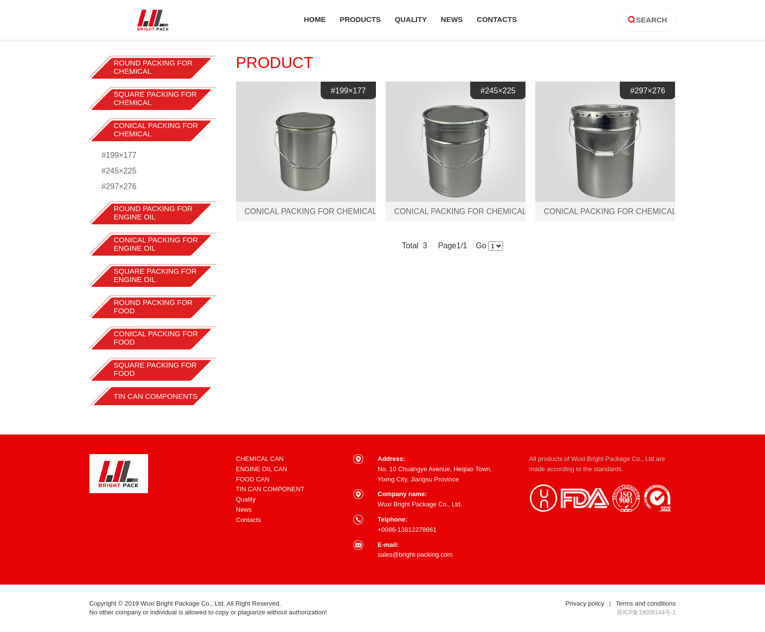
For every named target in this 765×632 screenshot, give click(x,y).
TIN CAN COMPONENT (270, 489)
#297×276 (119, 186)
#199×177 (119, 155)
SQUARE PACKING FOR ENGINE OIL (155, 275)
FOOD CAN (253, 479)
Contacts (248, 519)
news (452, 19)
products (360, 19)
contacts (497, 19)
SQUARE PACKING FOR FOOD (155, 369)
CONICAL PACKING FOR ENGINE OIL (156, 244)
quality (411, 19)
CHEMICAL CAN (260, 458)
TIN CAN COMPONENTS (156, 396)
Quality (246, 499)
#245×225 (119, 171)
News (244, 509)
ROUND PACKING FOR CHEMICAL (153, 67)
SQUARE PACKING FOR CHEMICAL (155, 98)
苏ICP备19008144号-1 (646, 612)
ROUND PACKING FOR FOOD (153, 306)
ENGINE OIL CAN (261, 469)
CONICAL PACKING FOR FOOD (156, 337)
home (315, 19)
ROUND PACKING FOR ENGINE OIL (153, 212)
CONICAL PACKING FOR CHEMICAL (156, 129)
